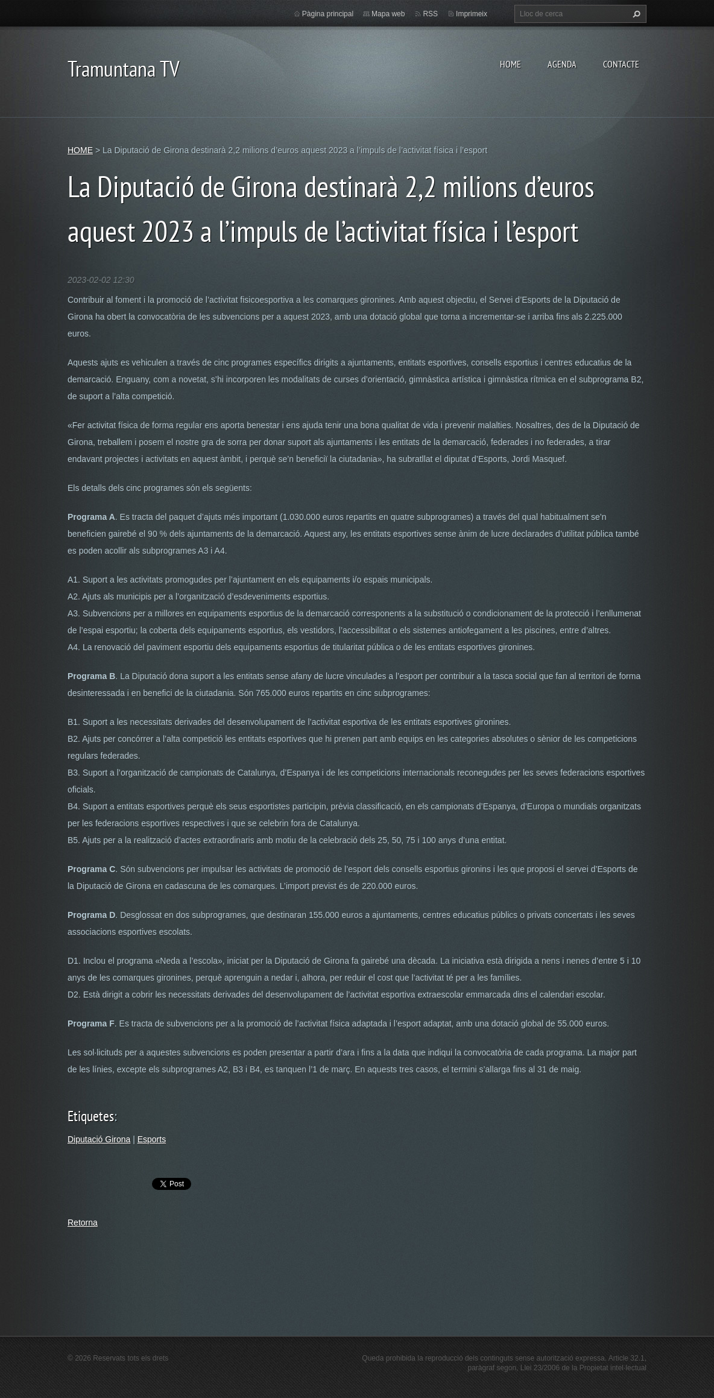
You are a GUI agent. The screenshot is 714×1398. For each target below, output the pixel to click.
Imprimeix (471, 14)
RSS (430, 14)
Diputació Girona (99, 1139)
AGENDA (562, 64)
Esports (151, 1139)
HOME (510, 64)
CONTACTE (621, 64)
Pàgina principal (327, 14)
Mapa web (388, 14)
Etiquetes (91, 1116)
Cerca (635, 14)
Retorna (83, 1222)
